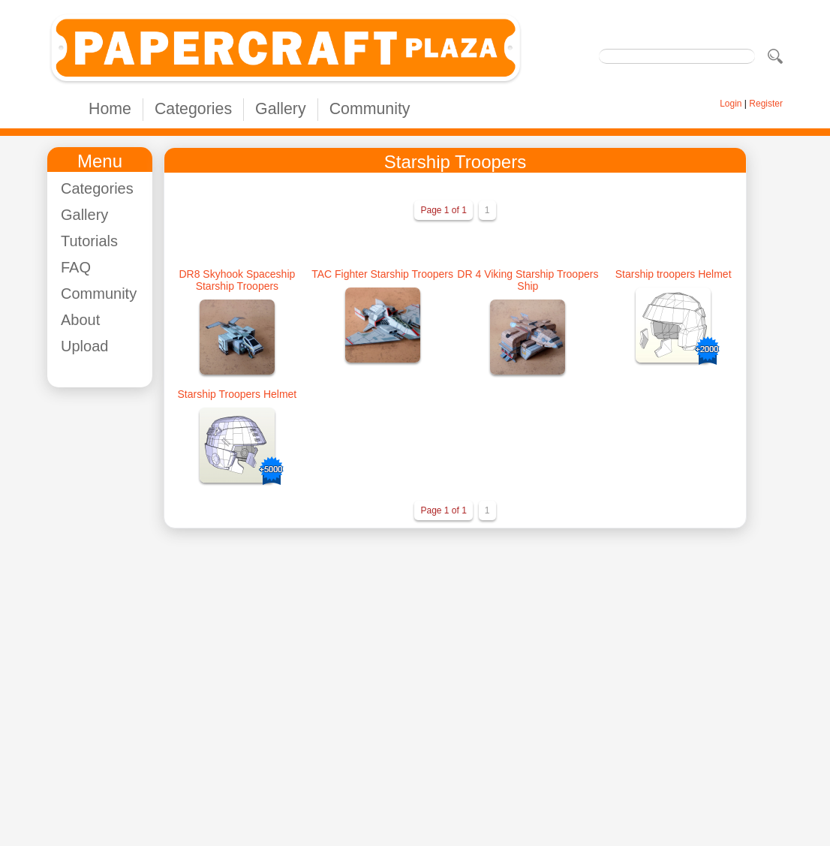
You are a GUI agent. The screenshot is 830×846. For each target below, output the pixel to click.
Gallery (280, 109)
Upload (84, 346)
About (80, 320)
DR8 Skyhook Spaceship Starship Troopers (237, 280)
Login (730, 103)
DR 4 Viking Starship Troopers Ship (527, 280)
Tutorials (89, 241)
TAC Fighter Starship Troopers (382, 274)
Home (110, 109)
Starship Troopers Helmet (237, 394)
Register (766, 103)
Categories (193, 109)
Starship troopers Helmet (673, 274)
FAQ (76, 267)
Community (369, 109)
